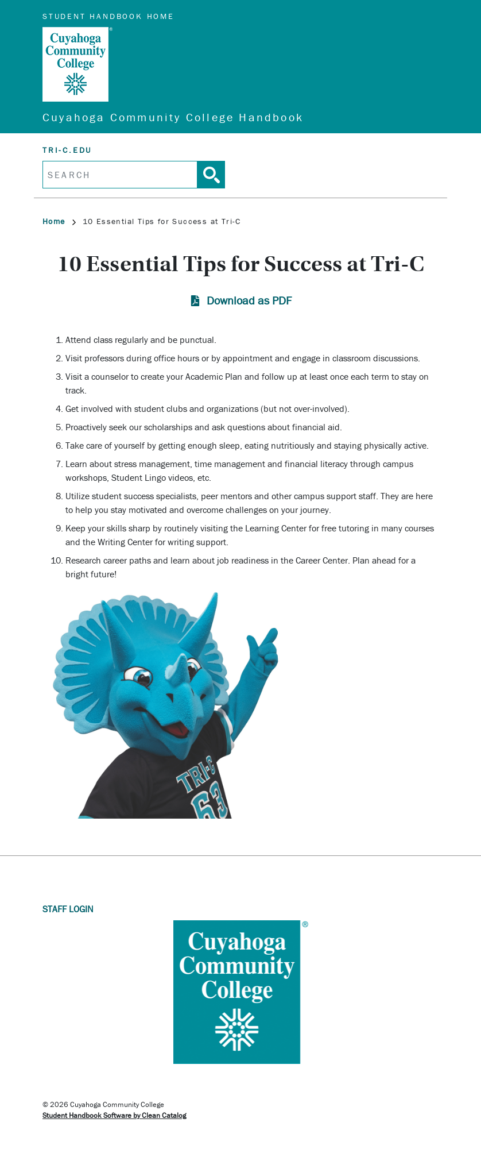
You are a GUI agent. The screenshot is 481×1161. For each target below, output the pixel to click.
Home (59, 221)
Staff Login (68, 909)
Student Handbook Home (108, 16)
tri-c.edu (67, 150)
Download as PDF (249, 300)
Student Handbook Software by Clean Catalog (114, 1115)
